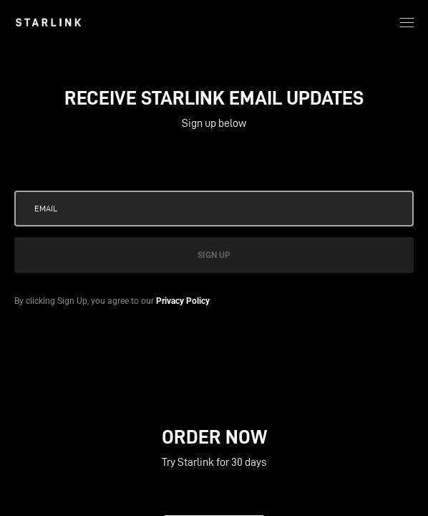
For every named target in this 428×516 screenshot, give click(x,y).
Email (45, 208)
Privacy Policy (183, 301)
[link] (48, 22)
